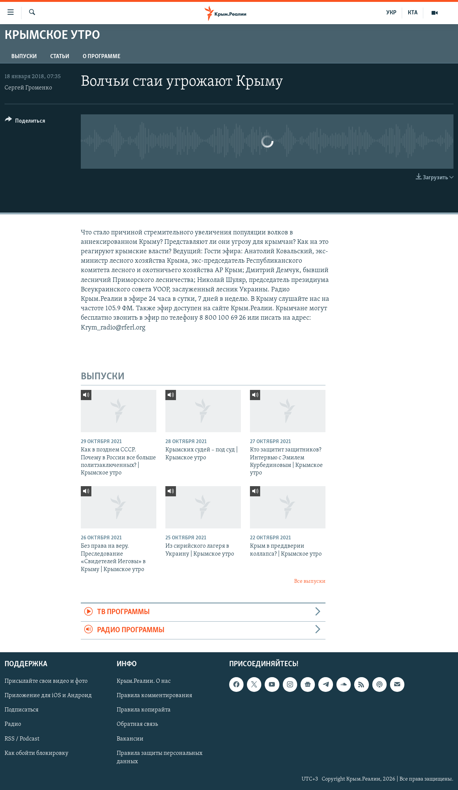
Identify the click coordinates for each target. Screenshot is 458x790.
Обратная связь (137, 725)
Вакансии (130, 739)
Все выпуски (309, 581)
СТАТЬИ (59, 57)
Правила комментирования (154, 696)
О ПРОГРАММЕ (101, 57)
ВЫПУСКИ (24, 57)
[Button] (25, 122)
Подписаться (22, 710)
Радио (13, 725)
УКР (391, 13)
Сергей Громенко (28, 88)
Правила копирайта (144, 710)
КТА (413, 13)
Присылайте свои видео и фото (46, 681)
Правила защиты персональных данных (159, 757)
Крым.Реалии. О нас (144, 681)
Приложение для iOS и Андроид (48, 696)
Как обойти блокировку (36, 753)
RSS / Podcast (22, 739)
